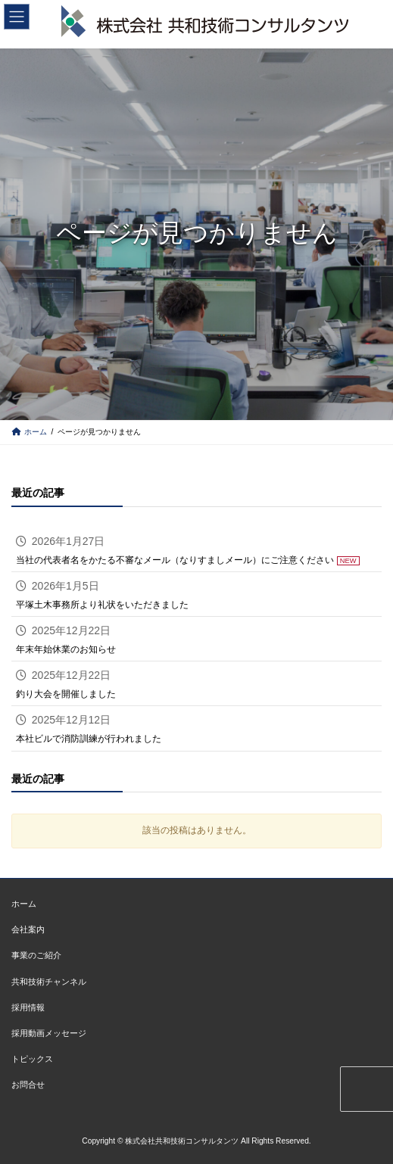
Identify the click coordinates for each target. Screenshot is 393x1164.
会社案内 (28, 930)
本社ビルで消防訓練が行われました (88, 739)
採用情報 (28, 1007)
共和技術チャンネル (48, 981)
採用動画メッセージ (48, 1033)
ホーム (23, 904)
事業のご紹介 (36, 955)
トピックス (32, 1058)
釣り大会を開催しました (66, 694)
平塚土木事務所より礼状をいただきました (102, 604)
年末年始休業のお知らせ (66, 649)
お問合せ (28, 1084)
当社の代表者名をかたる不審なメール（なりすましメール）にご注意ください (175, 560)
